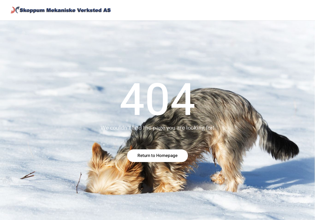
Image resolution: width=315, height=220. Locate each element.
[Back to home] (61, 10)
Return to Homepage (157, 155)
